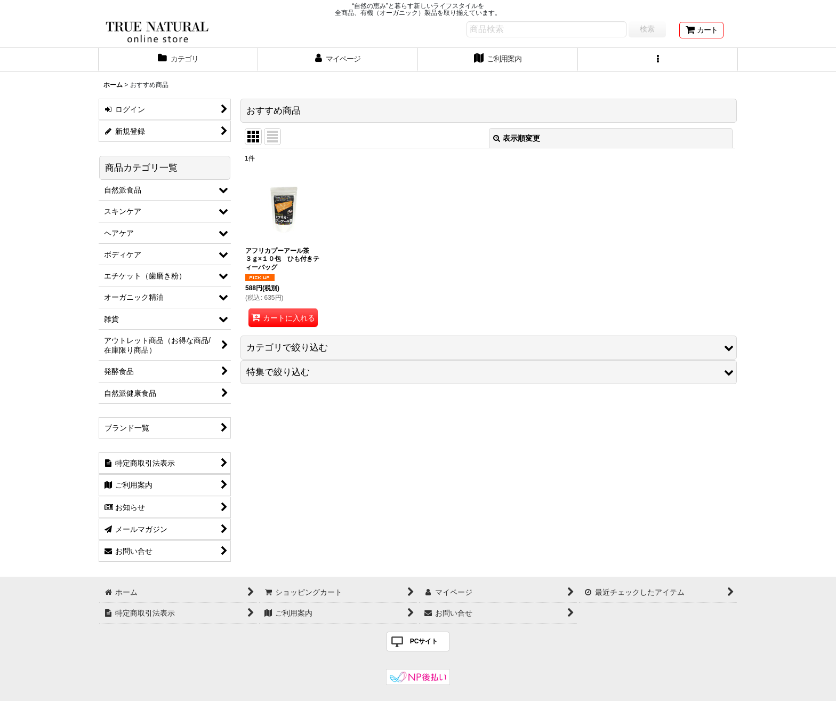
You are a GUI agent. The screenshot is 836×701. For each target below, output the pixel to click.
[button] (658, 59)
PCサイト (424, 641)
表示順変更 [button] (516, 138)
